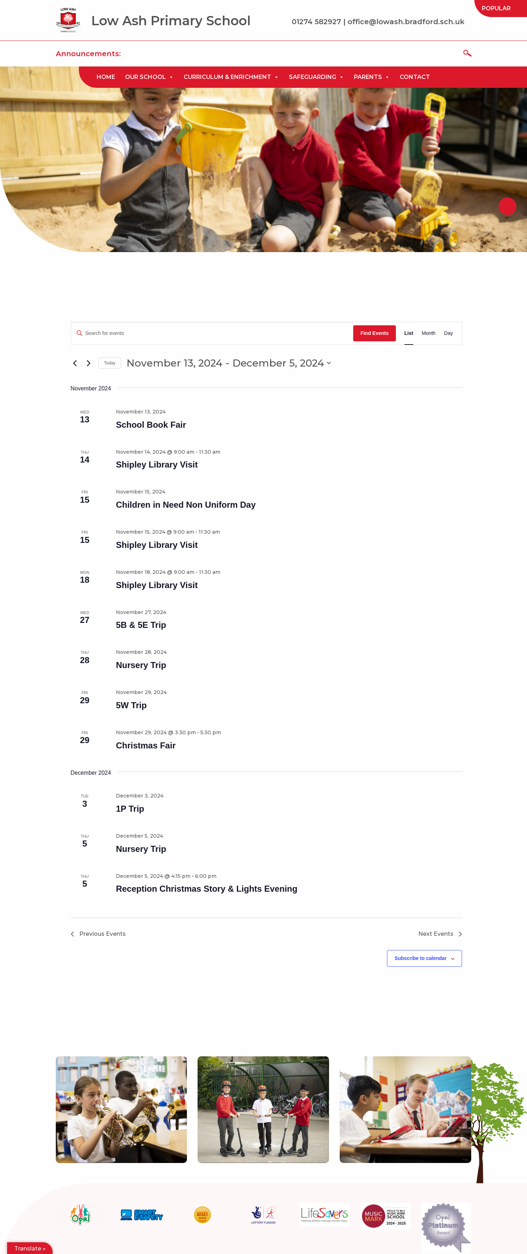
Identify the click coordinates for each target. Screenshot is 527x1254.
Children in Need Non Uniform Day (186, 504)
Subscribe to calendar (420, 958)
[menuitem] (496, 8)
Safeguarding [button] (316, 77)
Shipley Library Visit (157, 464)
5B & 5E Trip (141, 625)
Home (106, 77)
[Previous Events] (75, 363)
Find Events (374, 333)
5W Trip (131, 705)
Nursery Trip (141, 665)
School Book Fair (151, 424)
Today (109, 363)
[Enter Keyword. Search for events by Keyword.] (212, 333)
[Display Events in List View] (408, 333)
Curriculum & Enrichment (231, 77)
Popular (496, 8)
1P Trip (130, 808)
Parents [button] (372, 77)
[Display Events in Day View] (448, 333)
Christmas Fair (146, 745)
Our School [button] (149, 77)
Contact (415, 77)
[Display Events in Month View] (429, 333)
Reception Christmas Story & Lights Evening (206, 888)
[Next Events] (89, 363)
